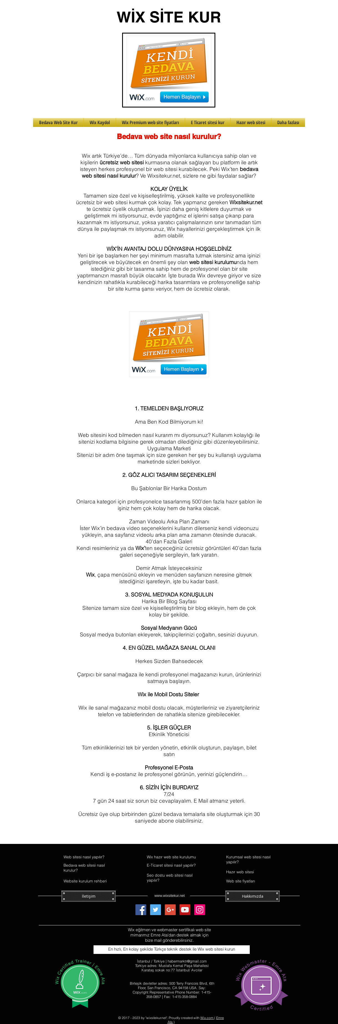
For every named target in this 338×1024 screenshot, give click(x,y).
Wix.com (207, 1018)
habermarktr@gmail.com (187, 961)
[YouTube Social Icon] (185, 909)
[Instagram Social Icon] (199, 909)
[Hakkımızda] (252, 896)
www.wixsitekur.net (169, 896)
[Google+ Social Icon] (170, 909)
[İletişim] (88, 896)
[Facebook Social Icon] (140, 909)
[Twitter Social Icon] (155, 909)
